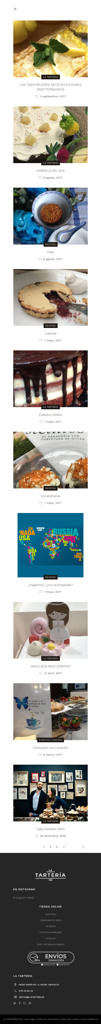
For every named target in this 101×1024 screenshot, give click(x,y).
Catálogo (51, 938)
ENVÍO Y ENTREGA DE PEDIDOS (50, 944)
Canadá (50, 333)
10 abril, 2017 (50, 673)
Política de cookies (69, 1019)
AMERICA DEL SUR (50, 171)
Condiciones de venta (50, 920)
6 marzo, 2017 (50, 754)
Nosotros (50, 914)
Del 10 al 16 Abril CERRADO (50, 666)
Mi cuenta (50, 926)
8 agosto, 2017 (50, 177)
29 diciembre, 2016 (50, 836)
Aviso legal (29, 1019)
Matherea (93, 1019)
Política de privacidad (51, 932)
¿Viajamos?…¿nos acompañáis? (50, 585)
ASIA (50, 252)
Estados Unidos (50, 415)
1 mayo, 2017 (50, 340)
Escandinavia (50, 496)
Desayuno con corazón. (50, 748)
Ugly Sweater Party (50, 829)
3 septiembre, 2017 (50, 96)
